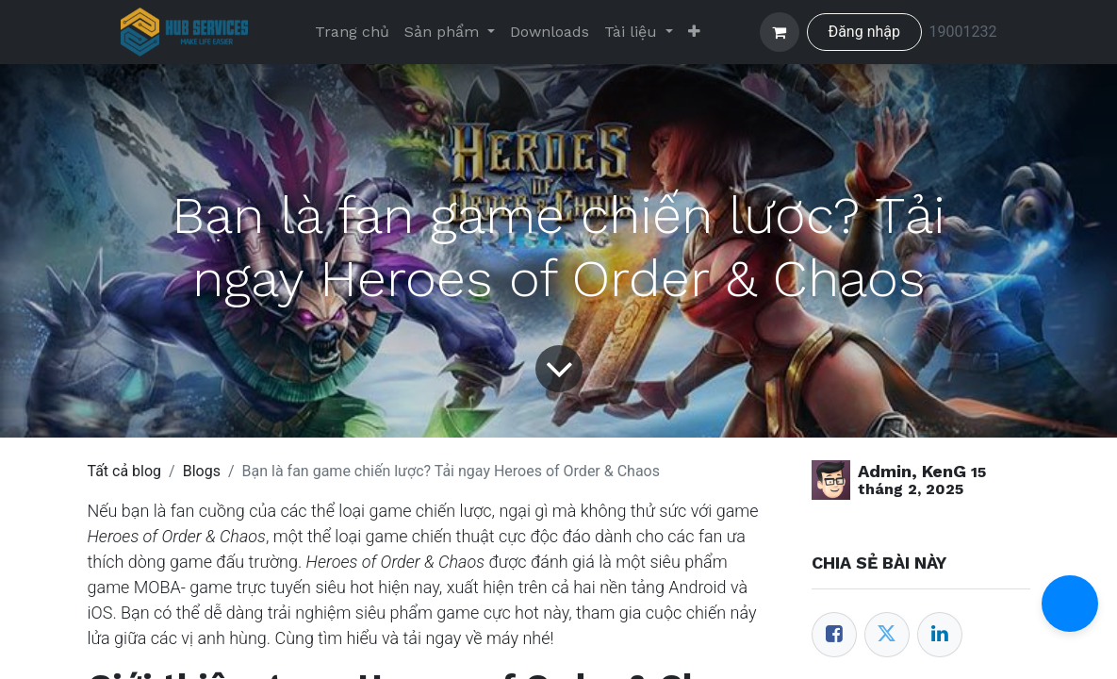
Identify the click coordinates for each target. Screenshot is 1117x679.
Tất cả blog (125, 471)
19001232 (963, 32)
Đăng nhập (864, 32)
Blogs (202, 471)
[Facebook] (834, 634)
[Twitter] (887, 634)
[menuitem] (352, 32)
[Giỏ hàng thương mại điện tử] (779, 32)
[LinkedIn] (939, 634)
